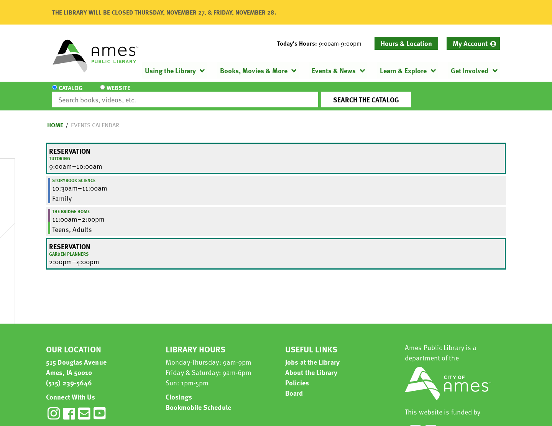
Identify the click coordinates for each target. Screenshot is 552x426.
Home (55, 118)
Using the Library (170, 70)
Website (117, 92)
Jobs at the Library (312, 355)
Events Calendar (95, 118)
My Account (470, 43)
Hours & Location (406, 43)
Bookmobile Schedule (198, 400)
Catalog (70, 92)
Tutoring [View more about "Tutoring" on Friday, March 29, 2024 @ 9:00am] (59, 151)
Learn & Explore (403, 70)
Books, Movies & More (254, 70)
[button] (322, 43)
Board (294, 386)
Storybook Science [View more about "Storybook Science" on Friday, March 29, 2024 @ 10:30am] (73, 173)
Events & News (334, 70)
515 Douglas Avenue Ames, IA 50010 (76, 360)
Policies (297, 375)
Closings (179, 390)
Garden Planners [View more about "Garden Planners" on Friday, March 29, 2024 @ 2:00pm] (69, 247)
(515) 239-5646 (69, 375)
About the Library (311, 365)
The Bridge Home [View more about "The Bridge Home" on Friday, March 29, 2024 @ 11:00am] (71, 204)
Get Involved (469, 70)
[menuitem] (473, 43)
